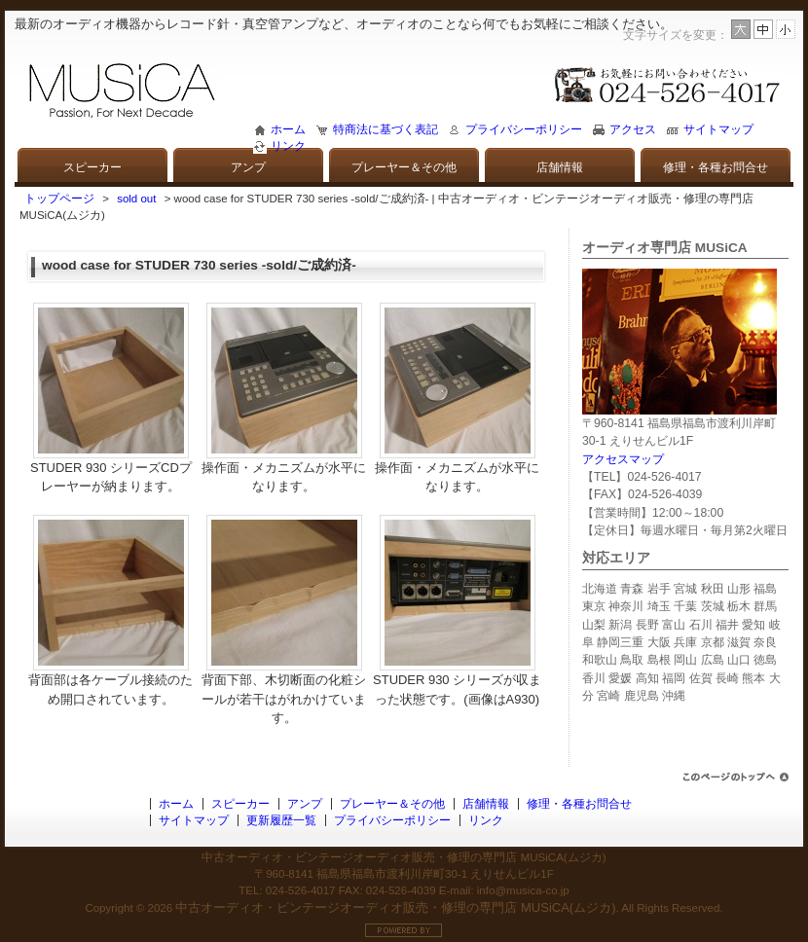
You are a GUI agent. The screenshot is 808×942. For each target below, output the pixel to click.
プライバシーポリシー (523, 129)
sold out (136, 198)
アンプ (248, 167)
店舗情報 (559, 167)
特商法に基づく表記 (385, 129)
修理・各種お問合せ (715, 167)
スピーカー (92, 167)
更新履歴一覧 (281, 820)
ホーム (288, 129)
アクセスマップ (623, 459)
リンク (288, 146)
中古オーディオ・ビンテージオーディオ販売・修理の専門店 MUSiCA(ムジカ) (395, 907)
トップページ (59, 198)
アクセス (632, 129)
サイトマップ (718, 129)
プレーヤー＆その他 (404, 167)
